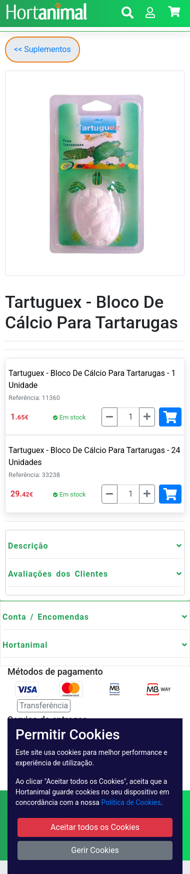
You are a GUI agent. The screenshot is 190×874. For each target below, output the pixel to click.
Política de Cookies (130, 802)
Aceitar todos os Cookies (95, 827)
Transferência (44, 705)
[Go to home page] (45, 10)
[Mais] (147, 416)
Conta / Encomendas (45, 617)
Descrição (28, 546)
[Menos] (110, 416)
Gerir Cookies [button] (95, 850)
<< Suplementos (42, 49)
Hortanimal (25, 645)
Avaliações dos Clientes (58, 574)
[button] (128, 14)
